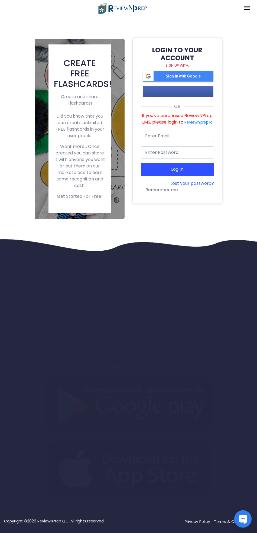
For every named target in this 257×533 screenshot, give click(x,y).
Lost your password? (192, 183)
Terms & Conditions (233, 521)
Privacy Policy (197, 521)
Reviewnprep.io (198, 122)
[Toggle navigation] (247, 8)
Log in (177, 169)
